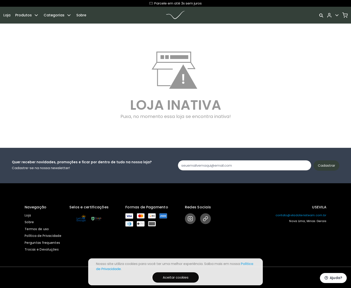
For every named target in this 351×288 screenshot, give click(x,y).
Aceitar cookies (175, 277)
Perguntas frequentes (42, 242)
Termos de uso (37, 229)
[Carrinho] (345, 15)
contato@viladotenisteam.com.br (301, 215)
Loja (7, 15)
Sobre (81, 15)
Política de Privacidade (43, 235)
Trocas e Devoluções (42, 249)
